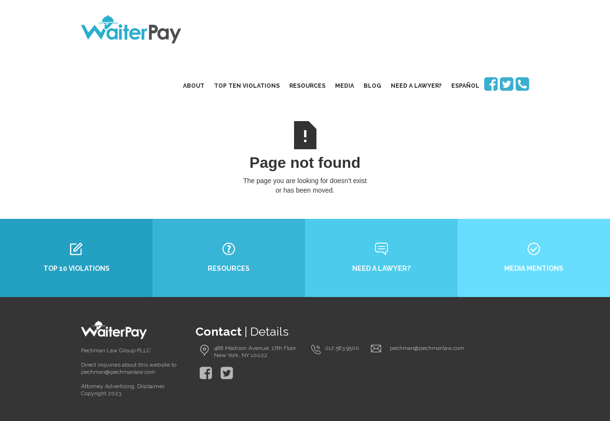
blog (372, 85)
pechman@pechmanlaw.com (427, 348)
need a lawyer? (416, 85)
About (193, 85)
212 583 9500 (342, 348)
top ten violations (247, 85)
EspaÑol (465, 85)
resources (307, 85)
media (344, 85)
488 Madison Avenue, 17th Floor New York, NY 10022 (255, 352)
